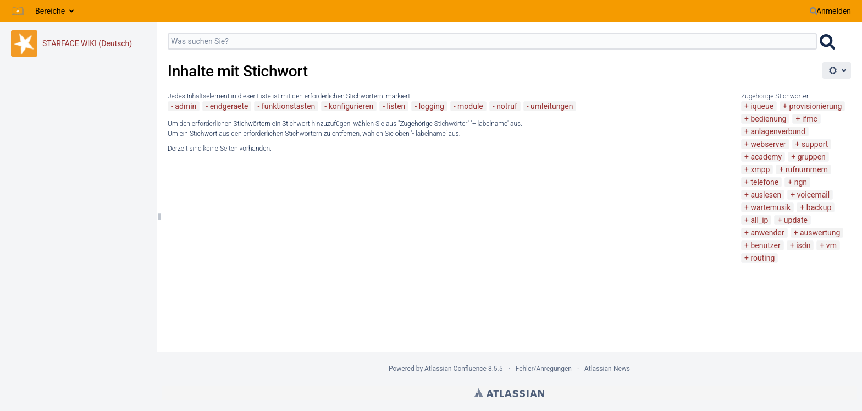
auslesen (765, 194)
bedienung (768, 118)
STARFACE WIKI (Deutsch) (87, 43)
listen (396, 106)
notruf (506, 106)
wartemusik (770, 207)
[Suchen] (813, 11)
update (796, 220)
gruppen (812, 156)
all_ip (759, 220)
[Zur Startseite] (17, 11)
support (815, 144)
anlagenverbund (777, 131)
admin (185, 106)
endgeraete (229, 106)
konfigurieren (351, 106)
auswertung (820, 232)
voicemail (813, 194)
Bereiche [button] (50, 11)
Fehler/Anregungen (544, 368)
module (470, 106)
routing (762, 258)
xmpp (760, 169)
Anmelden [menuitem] (833, 11)
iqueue (761, 106)
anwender (767, 232)
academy (766, 156)
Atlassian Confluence (455, 368)
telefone (764, 182)
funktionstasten (289, 106)
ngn (800, 182)
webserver (768, 144)
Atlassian (509, 393)
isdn (803, 245)
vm (831, 245)
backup (818, 207)
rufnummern (807, 169)
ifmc (809, 118)
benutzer (765, 245)
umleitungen (552, 106)
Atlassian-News (607, 368)
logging (431, 106)
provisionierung (815, 106)
